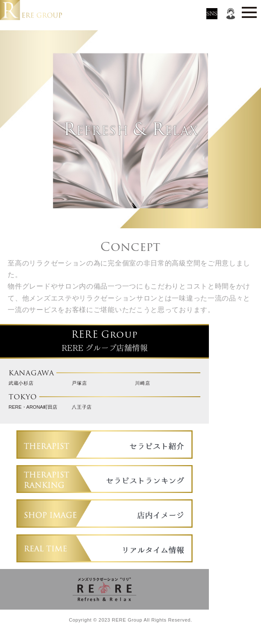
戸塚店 (79, 383)
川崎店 (142, 383)
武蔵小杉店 (21, 383)
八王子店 (82, 407)
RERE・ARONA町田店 (33, 407)
